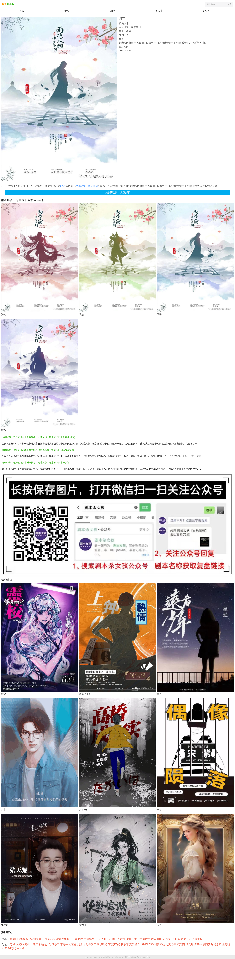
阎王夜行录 (119, 939)
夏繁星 (133, 944)
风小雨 (56, 944)
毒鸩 (13, 944)
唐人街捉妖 (158, 939)
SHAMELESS (146, 944)
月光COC (50, 939)
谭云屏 (190, 944)
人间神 (20, 944)
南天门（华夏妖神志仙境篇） (27, 939)
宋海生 (64, 944)
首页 (21, 10)
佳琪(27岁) (114, 944)
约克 (168, 944)
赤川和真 (176, 944)
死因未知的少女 (42, 944)
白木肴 (21, 948)
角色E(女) (11, 948)
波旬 (129, 939)
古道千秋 (197, 939)
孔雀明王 (91, 944)
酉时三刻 (106, 939)
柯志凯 (218, 944)
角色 (66, 10)
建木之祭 (72, 939)
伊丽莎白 (208, 944)
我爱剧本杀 (107, 957)
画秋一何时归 (173, 939)
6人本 (206, 10)
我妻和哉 (159, 944)
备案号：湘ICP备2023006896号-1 (138, 957)
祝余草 (125, 944)
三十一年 (137, 939)
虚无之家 (186, 939)
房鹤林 (198, 944)
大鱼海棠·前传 (92, 939)
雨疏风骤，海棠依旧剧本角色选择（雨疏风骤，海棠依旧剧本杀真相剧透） (39, 437)
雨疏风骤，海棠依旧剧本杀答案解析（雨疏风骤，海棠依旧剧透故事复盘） (39, 450)
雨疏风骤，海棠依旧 (87, 185)
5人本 (159, 10)
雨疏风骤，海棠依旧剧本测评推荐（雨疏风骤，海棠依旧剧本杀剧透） (37, 462)
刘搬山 (81, 944)
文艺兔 (73, 944)
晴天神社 (61, 939)
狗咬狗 (147, 939)
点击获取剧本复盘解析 (117, 192)
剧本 (112, 10)
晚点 (81, 939)
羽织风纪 (102, 944)
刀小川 (28, 944)
